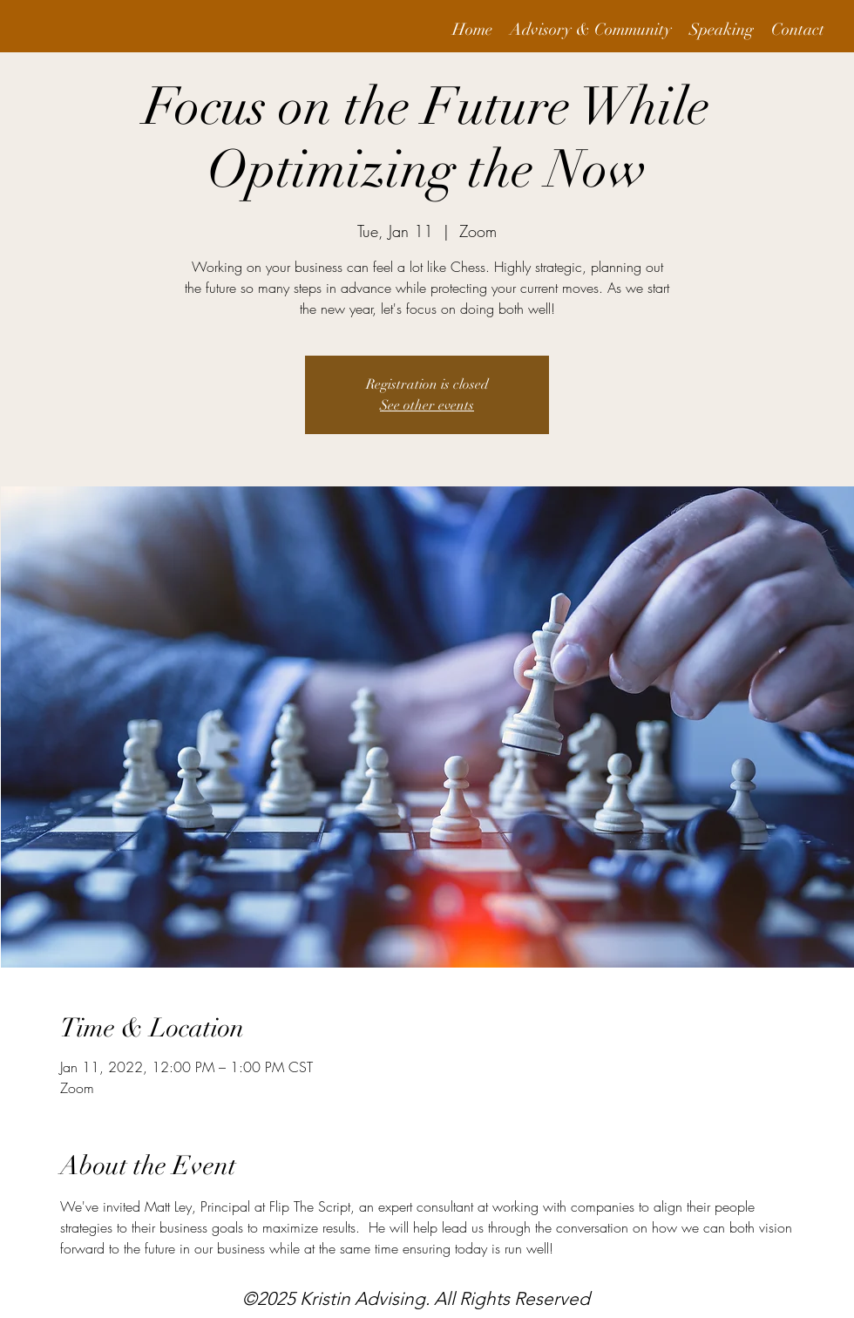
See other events (427, 405)
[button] (591, 30)
